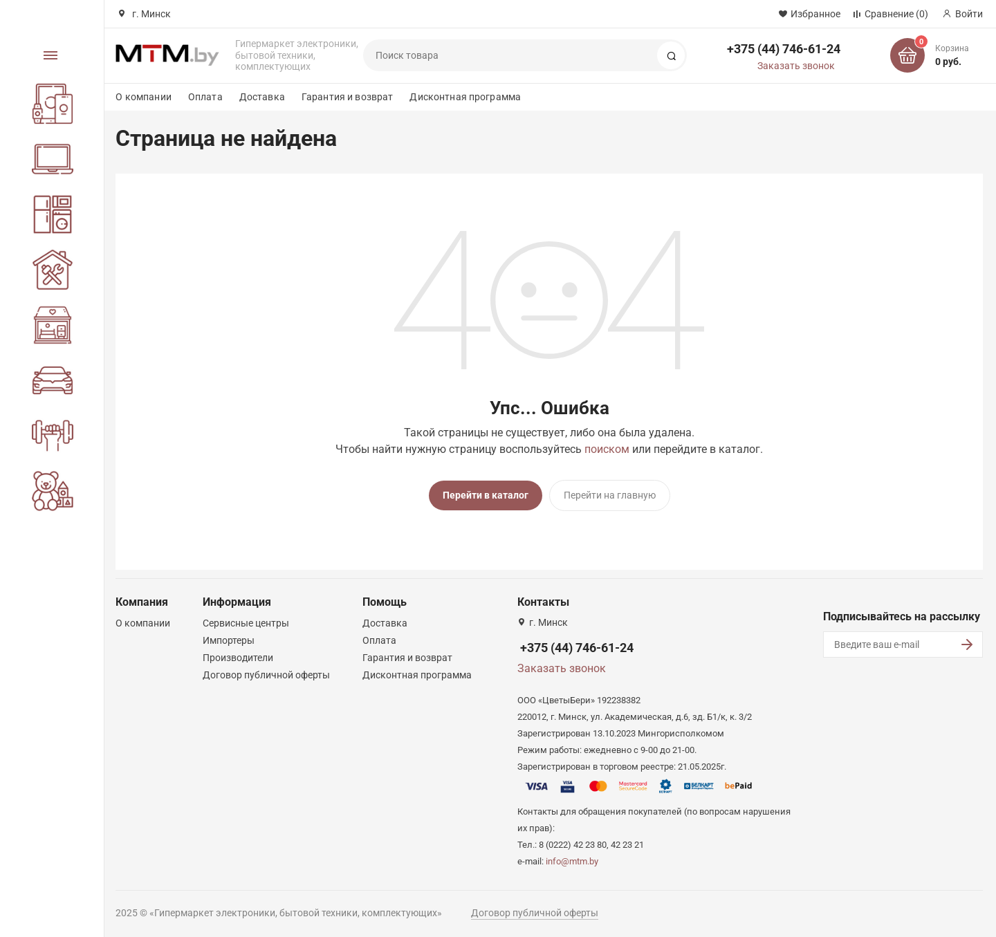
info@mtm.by (572, 860)
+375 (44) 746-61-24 (783, 48)
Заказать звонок (796, 65)
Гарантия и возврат (348, 96)
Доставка (262, 96)
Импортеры (229, 638)
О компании (143, 96)
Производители (238, 656)
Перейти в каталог (485, 495)
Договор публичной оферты (266, 673)
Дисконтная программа (465, 96)
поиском (606, 449)
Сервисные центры (246, 621)
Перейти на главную (610, 495)
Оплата (205, 96)
